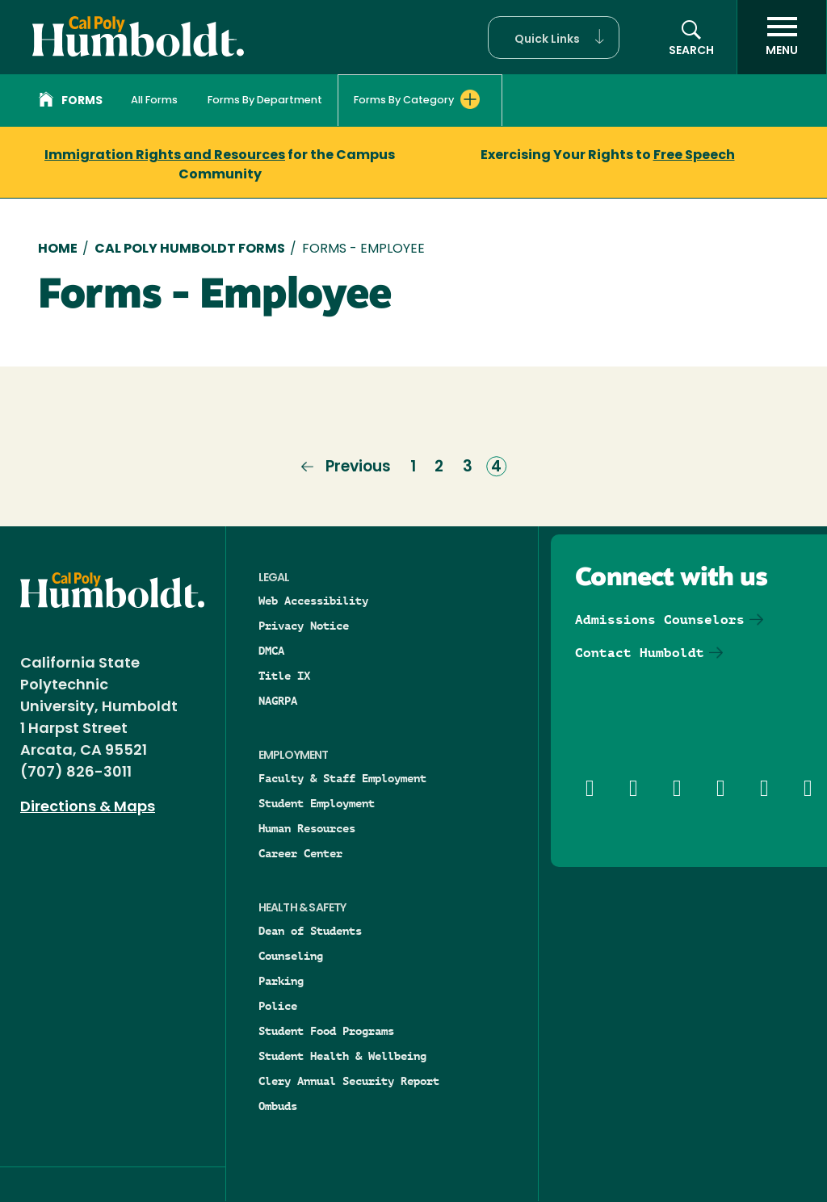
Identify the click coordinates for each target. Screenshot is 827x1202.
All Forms (154, 100)
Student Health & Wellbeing (342, 1055)
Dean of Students (310, 930)
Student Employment (316, 803)
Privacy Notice (303, 625)
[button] (553, 37)
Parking (281, 980)
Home (58, 249)
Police (277, 1005)
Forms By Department (265, 100)
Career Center (300, 853)
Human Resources (306, 828)
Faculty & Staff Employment (342, 778)
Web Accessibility (313, 600)
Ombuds (277, 1105)
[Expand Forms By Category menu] (470, 99)
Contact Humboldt (639, 652)
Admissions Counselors (660, 619)
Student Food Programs (326, 1030)
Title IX (284, 675)
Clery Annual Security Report (348, 1080)
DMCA (271, 650)
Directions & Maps (87, 807)
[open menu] (782, 37)
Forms (71, 102)
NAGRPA (277, 700)
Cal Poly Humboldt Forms (189, 249)
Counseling (290, 955)
